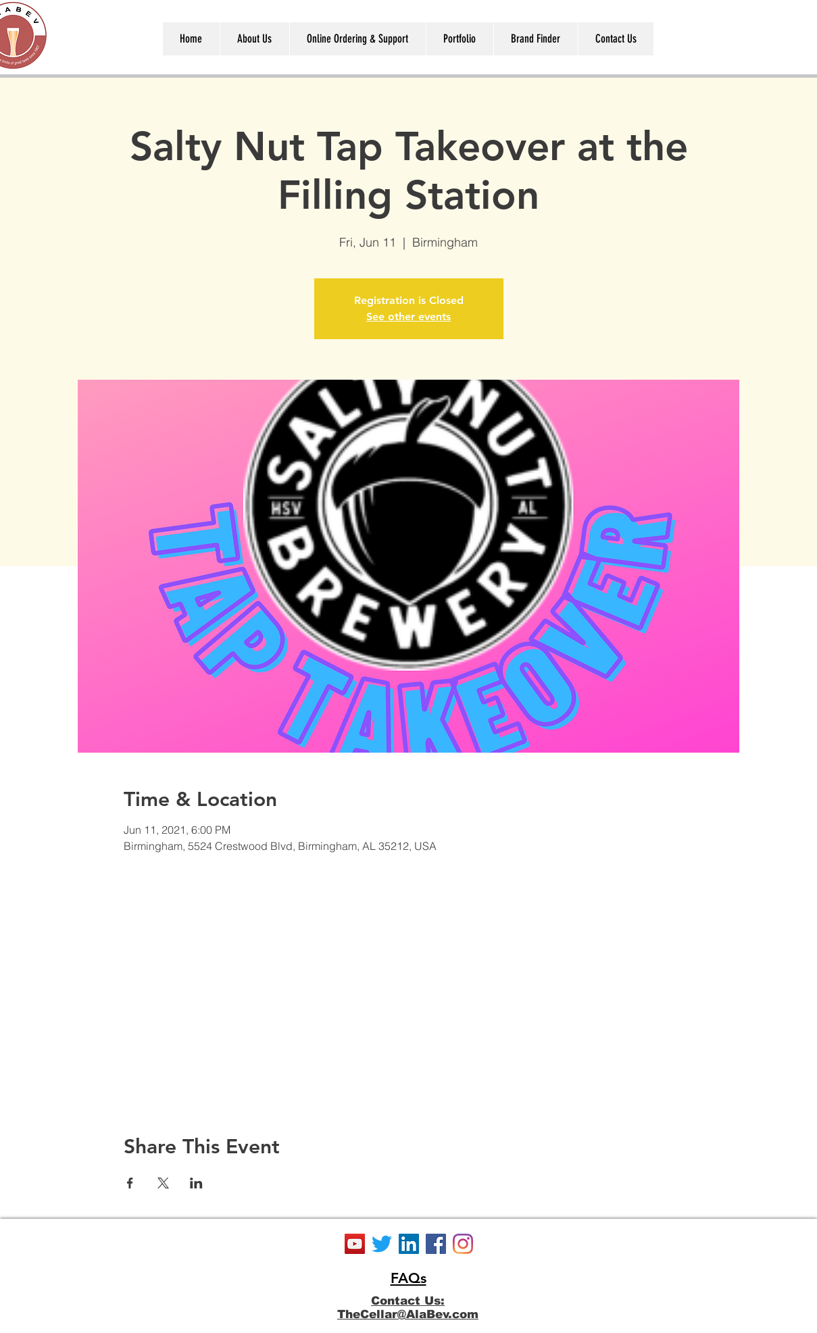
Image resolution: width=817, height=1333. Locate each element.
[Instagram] (463, 1244)
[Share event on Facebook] (130, 1183)
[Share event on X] (163, 1183)
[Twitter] (382, 1244)
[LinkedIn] (409, 1244)
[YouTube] (355, 1244)
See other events (408, 316)
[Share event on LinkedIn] (196, 1183)
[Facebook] (436, 1244)
